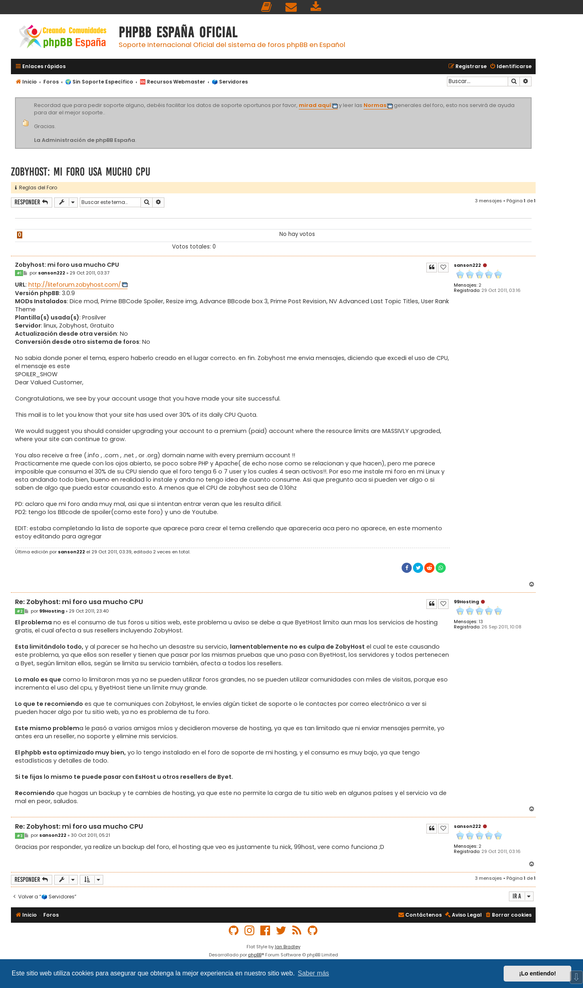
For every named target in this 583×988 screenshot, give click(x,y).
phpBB (255, 955)
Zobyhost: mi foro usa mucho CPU (80, 171)
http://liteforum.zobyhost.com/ (74, 285)
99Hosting (466, 601)
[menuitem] (266, 7)
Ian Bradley (287, 946)
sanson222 (467, 265)
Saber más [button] (313, 973)
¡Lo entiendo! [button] (537, 973)
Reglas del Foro (36, 187)
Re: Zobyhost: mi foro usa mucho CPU (79, 602)
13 (481, 621)
